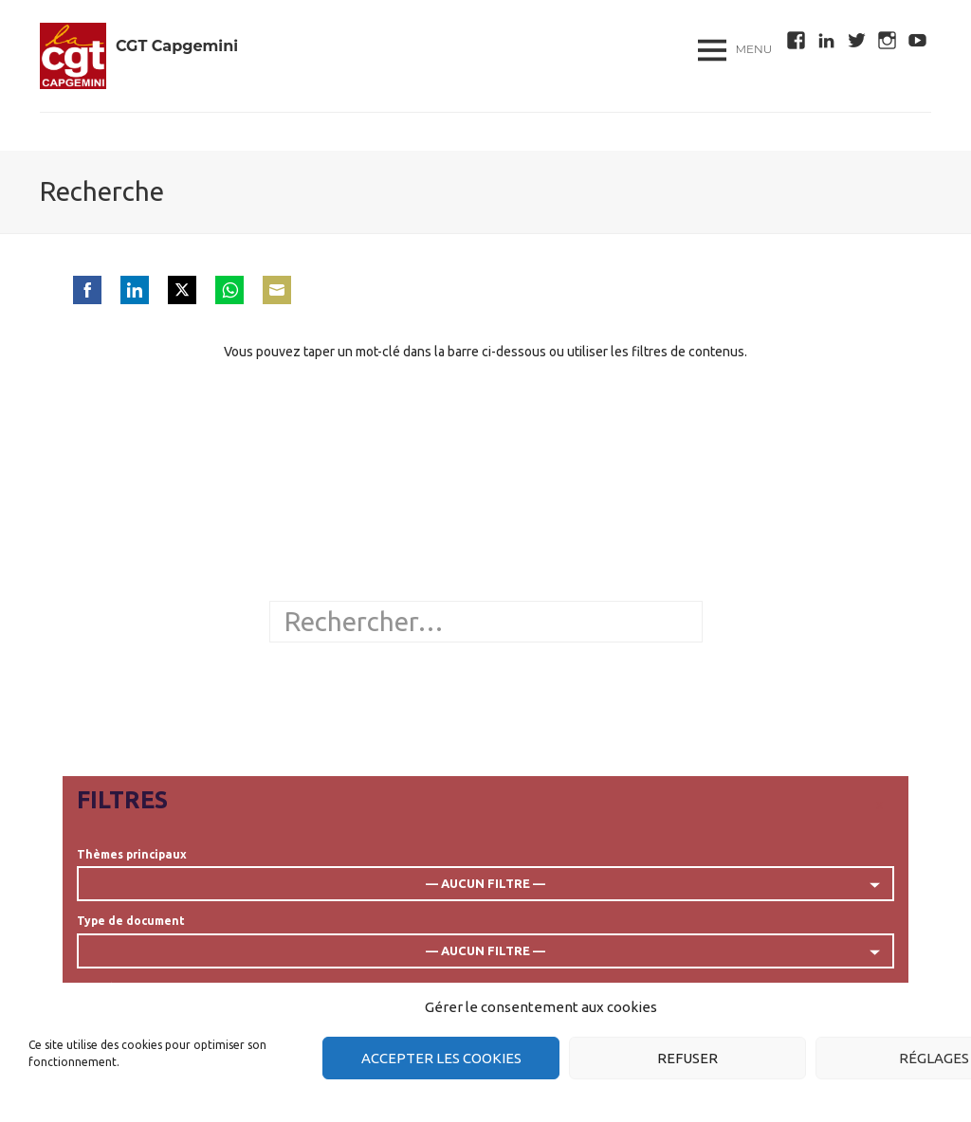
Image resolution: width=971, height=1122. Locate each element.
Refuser (687, 1058)
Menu (754, 49)
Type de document (131, 920)
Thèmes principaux (132, 854)
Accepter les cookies (441, 1058)
